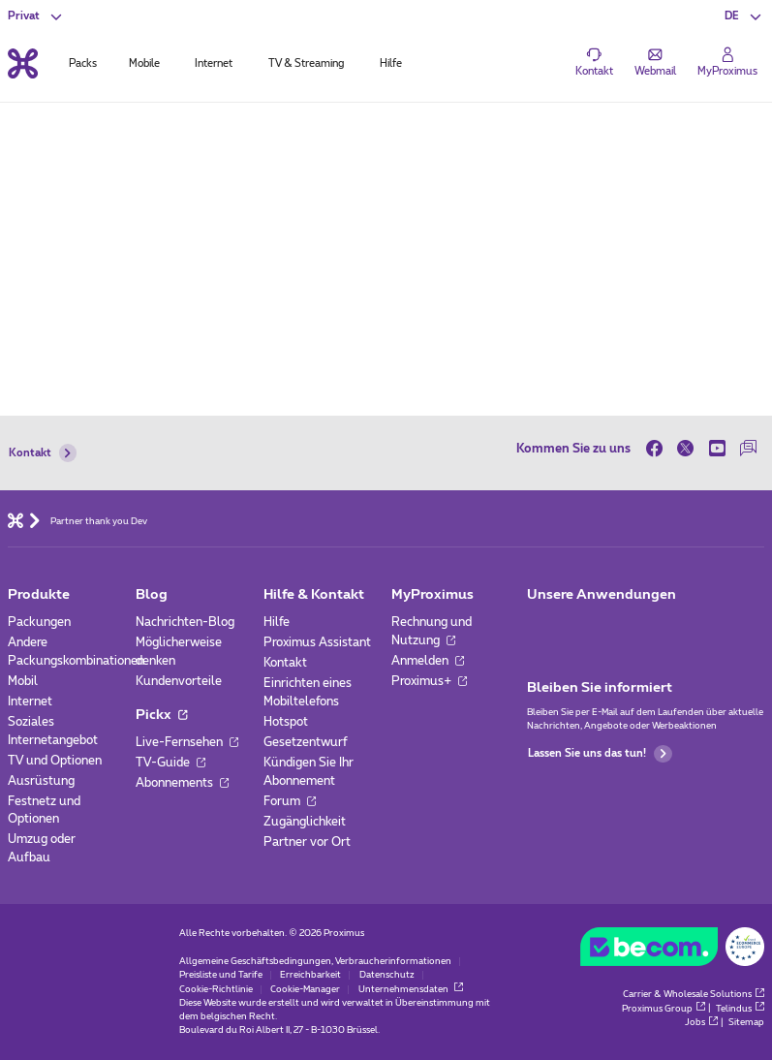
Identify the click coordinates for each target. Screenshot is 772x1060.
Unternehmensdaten (410, 989)
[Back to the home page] (23, 63)
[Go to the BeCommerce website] (672, 950)
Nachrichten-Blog (185, 622)
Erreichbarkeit (310, 975)
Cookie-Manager (305, 989)
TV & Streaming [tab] (306, 63)
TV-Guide (170, 762)
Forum (289, 801)
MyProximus (432, 595)
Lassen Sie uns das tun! (599, 754)
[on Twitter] (686, 448)
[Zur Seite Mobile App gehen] (540, 626)
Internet (30, 701)
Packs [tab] (83, 63)
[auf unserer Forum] (749, 448)
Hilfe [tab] (391, 63)
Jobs (701, 1022)
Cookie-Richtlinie (216, 989)
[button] (744, 17)
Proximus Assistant (317, 642)
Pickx (161, 715)
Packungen (39, 622)
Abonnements (182, 783)
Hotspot (285, 722)
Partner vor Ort (307, 842)
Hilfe (276, 622)
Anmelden (427, 661)
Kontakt (43, 453)
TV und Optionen (55, 760)
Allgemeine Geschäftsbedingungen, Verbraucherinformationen (315, 961)
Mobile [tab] (144, 63)
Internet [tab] (213, 63)
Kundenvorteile (179, 681)
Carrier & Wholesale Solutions (693, 994)
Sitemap (746, 1022)
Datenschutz (387, 975)
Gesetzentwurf (305, 742)
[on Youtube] (717, 448)
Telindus (740, 1009)
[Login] (727, 62)
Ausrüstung (41, 781)
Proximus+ (429, 681)
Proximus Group (663, 1009)
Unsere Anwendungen (601, 595)
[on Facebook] (658, 448)
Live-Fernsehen (187, 742)
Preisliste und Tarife (220, 975)
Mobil (23, 681)
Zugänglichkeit (304, 821)
